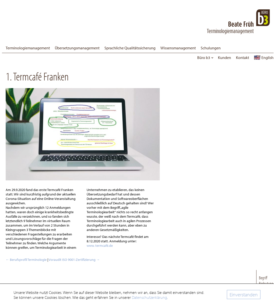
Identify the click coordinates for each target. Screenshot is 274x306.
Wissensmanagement (178, 47)
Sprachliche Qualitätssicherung (130, 47)
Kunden (224, 57)
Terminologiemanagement (28, 47)
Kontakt (242, 57)
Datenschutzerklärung (149, 297)
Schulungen (211, 47)
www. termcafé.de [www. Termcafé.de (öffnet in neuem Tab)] (100, 245)
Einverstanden (244, 294)
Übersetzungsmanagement (77, 47)
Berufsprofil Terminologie (26, 259)
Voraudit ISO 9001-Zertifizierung (74, 259)
